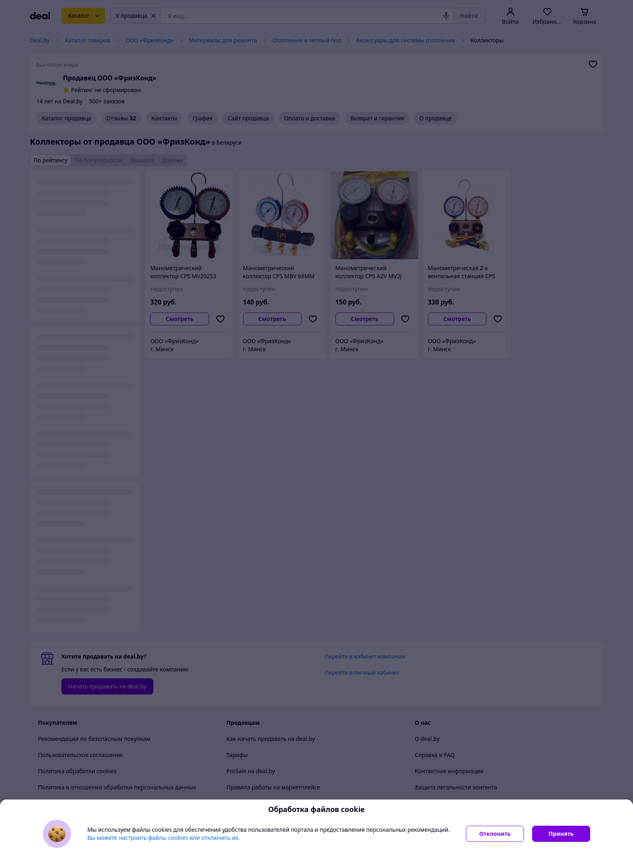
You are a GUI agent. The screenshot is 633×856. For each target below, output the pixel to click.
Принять (561, 833)
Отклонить (495, 833)
